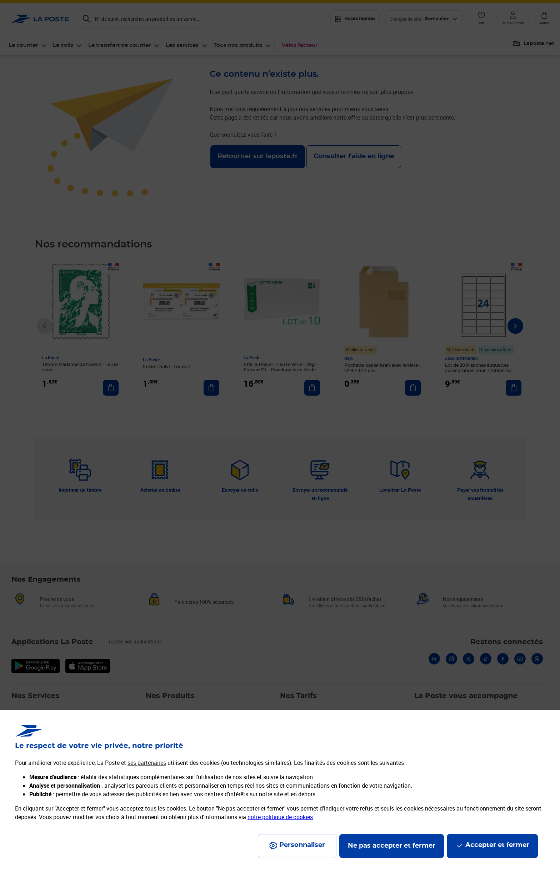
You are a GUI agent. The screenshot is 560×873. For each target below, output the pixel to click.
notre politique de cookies (280, 817)
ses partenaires (147, 763)
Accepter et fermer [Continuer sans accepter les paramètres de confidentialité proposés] (497, 845)
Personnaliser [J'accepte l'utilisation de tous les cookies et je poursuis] (302, 845)
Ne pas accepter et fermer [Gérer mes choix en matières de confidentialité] (391, 846)
